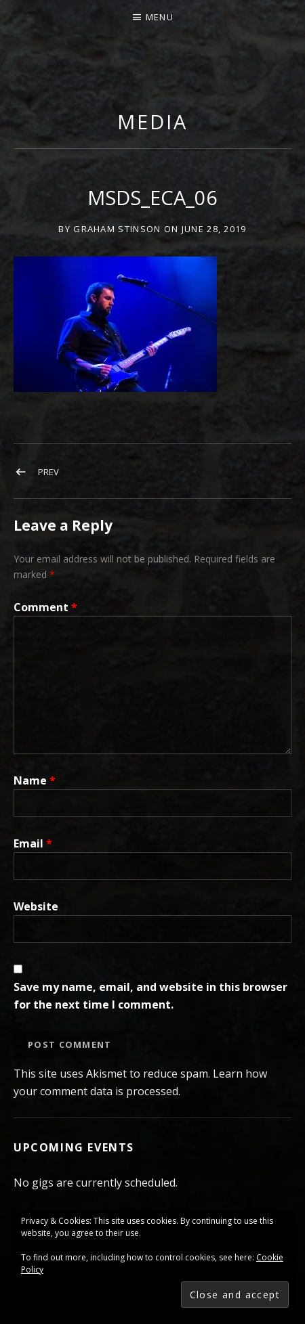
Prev (48, 472)
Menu (160, 17)
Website (36, 906)
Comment (45, 607)
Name (35, 780)
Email (33, 843)
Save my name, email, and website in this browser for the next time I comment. (150, 995)
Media (152, 121)
